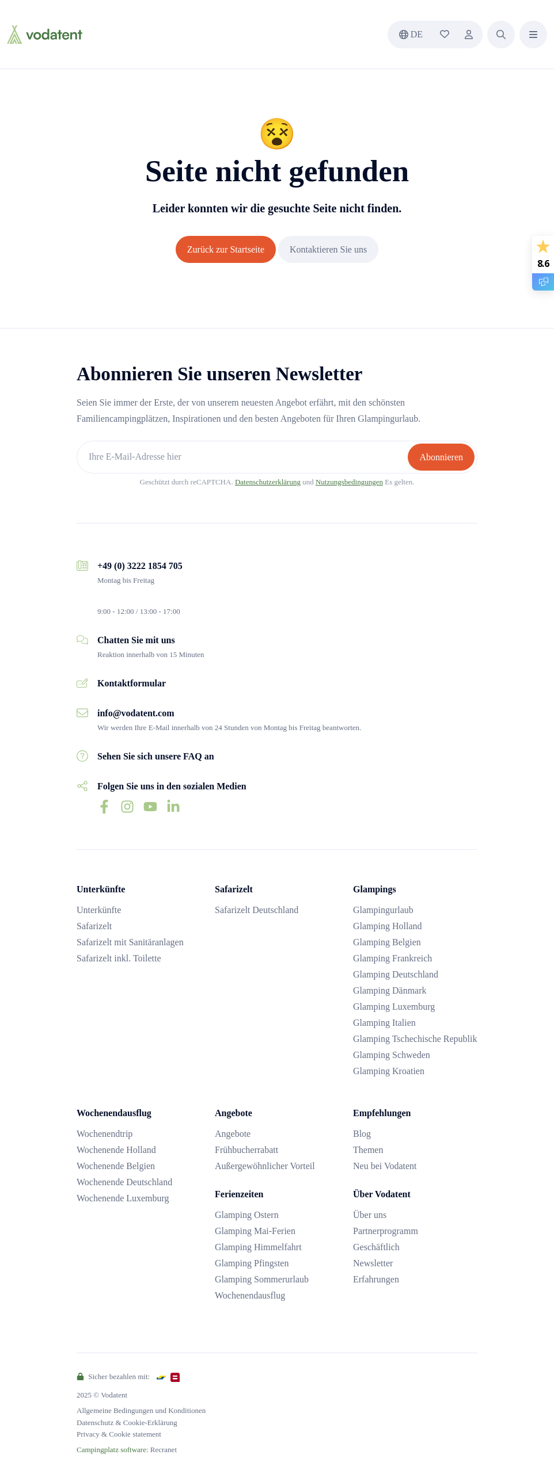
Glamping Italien (384, 1023)
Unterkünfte (99, 910)
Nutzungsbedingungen (349, 482)
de (411, 34)
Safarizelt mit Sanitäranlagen (130, 942)
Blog (362, 1134)
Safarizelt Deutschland (256, 910)
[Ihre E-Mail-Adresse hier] (243, 457)
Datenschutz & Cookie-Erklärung (127, 1422)
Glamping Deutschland (395, 974)
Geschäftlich (376, 1247)
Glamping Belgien (387, 942)
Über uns (369, 1215)
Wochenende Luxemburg (123, 1198)
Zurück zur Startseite (225, 249)
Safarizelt (94, 926)
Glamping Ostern (247, 1215)
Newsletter (373, 1263)
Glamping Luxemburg (394, 1006)
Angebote (233, 1134)
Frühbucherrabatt (246, 1150)
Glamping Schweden (391, 1055)
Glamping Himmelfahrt (258, 1247)
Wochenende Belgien (116, 1166)
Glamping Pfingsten (252, 1263)
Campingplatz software (111, 1449)
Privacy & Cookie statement (119, 1434)
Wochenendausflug (250, 1295)
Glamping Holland (387, 926)
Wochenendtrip (104, 1134)
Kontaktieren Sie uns (328, 249)
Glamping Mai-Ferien (255, 1231)
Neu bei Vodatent (385, 1166)
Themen (368, 1150)
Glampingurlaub (383, 910)
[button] (501, 34)
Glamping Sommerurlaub (262, 1279)
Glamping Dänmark (390, 990)
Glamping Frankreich (392, 958)
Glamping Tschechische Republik (415, 1039)
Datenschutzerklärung (268, 482)
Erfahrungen (376, 1279)
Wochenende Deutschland (124, 1182)
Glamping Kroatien (388, 1071)
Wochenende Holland (116, 1150)
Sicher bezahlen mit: (113, 1376)
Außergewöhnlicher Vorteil (265, 1166)
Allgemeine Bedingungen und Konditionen (141, 1410)
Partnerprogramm (385, 1231)
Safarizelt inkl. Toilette (119, 958)
